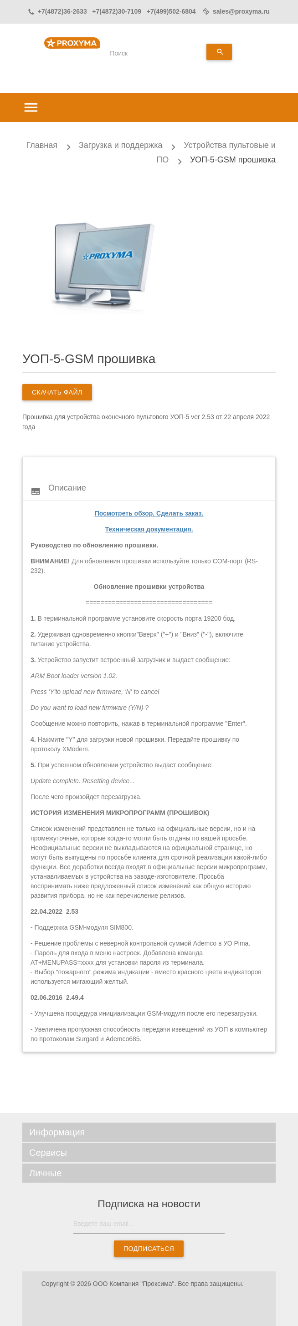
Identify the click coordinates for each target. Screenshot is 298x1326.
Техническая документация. (149, 529)
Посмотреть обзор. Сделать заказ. (149, 513)
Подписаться (148, 1248)
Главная (41, 145)
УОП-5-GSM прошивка (233, 159)
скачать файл (57, 392)
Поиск (119, 53)
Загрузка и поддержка (121, 145)
